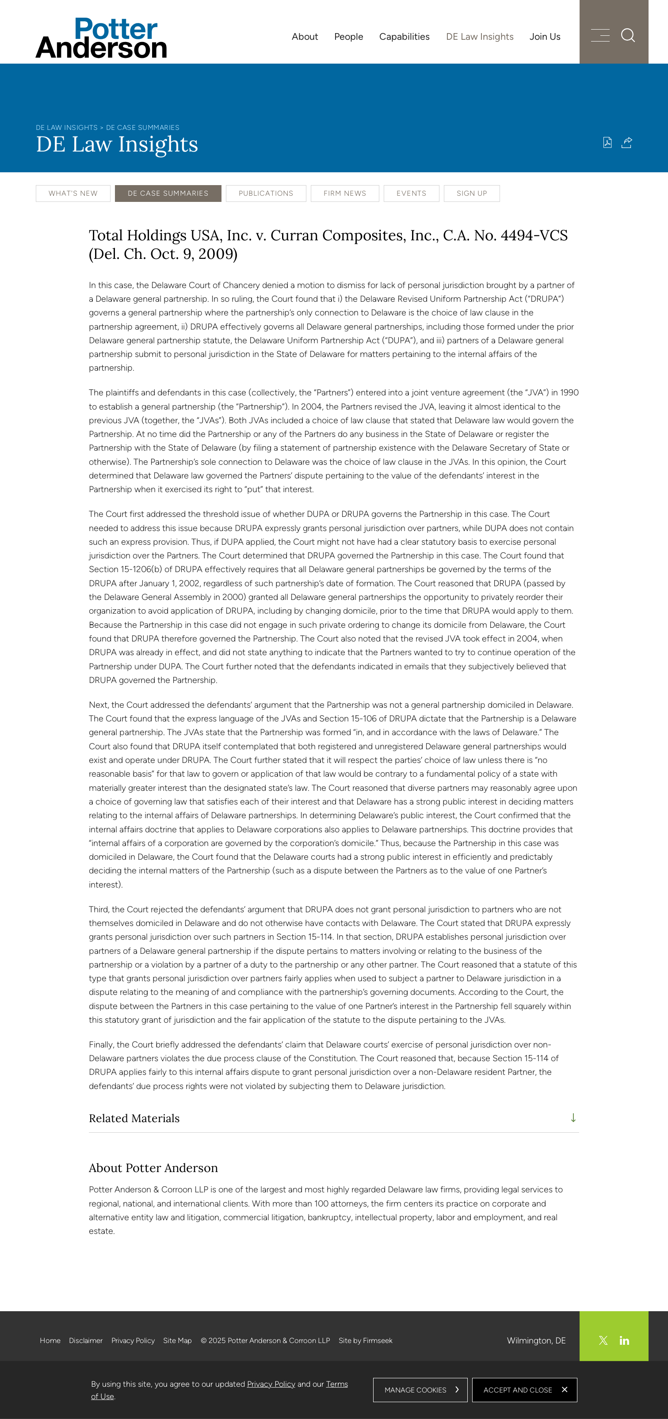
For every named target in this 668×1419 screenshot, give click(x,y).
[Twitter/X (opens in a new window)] (603, 1340)
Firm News (345, 193)
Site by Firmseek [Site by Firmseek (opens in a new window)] (366, 1340)
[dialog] (334, 1390)
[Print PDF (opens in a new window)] (607, 142)
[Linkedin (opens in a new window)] (624, 1340)
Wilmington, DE (536, 1340)
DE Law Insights (480, 36)
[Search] (628, 35)
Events (412, 193)
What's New (73, 193)
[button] (627, 142)
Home (50, 1340)
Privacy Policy (133, 1340)
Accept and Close (518, 1390)
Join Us (545, 36)
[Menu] (600, 36)
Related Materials (134, 1118)
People (348, 36)
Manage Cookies (416, 1390)
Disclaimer (86, 1340)
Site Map (177, 1340)
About (305, 36)
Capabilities (404, 36)
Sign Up (472, 193)
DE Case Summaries (143, 127)
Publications (266, 193)
